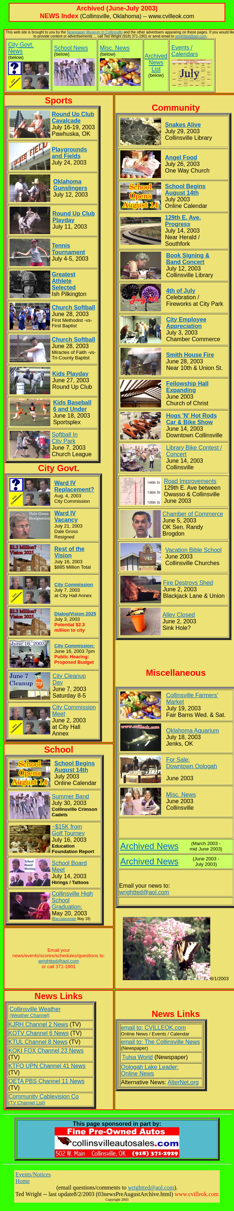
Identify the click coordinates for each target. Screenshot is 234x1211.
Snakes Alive (183, 125)
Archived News (149, 846)
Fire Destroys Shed (188, 583)
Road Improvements (190, 481)
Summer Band (70, 796)
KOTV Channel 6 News (38, 1033)
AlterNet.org (183, 1082)
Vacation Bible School (193, 550)
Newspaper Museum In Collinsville (95, 32)
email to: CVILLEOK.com (153, 1028)
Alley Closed (179, 615)
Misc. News (181, 795)
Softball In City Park (65, 437)
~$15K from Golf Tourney (68, 830)
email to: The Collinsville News (160, 1042)
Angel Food (181, 157)
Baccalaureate (64, 919)
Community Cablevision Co (43, 1099)
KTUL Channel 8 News (37, 1042)
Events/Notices (33, 1174)
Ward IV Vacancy (66, 516)
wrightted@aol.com (190, 36)
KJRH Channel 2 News (38, 1024)
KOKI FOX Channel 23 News (45, 1051)
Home (22, 1181)
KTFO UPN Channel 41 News (47, 1066)
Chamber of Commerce (193, 514)
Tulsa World (137, 1057)
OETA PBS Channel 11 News (46, 1081)
